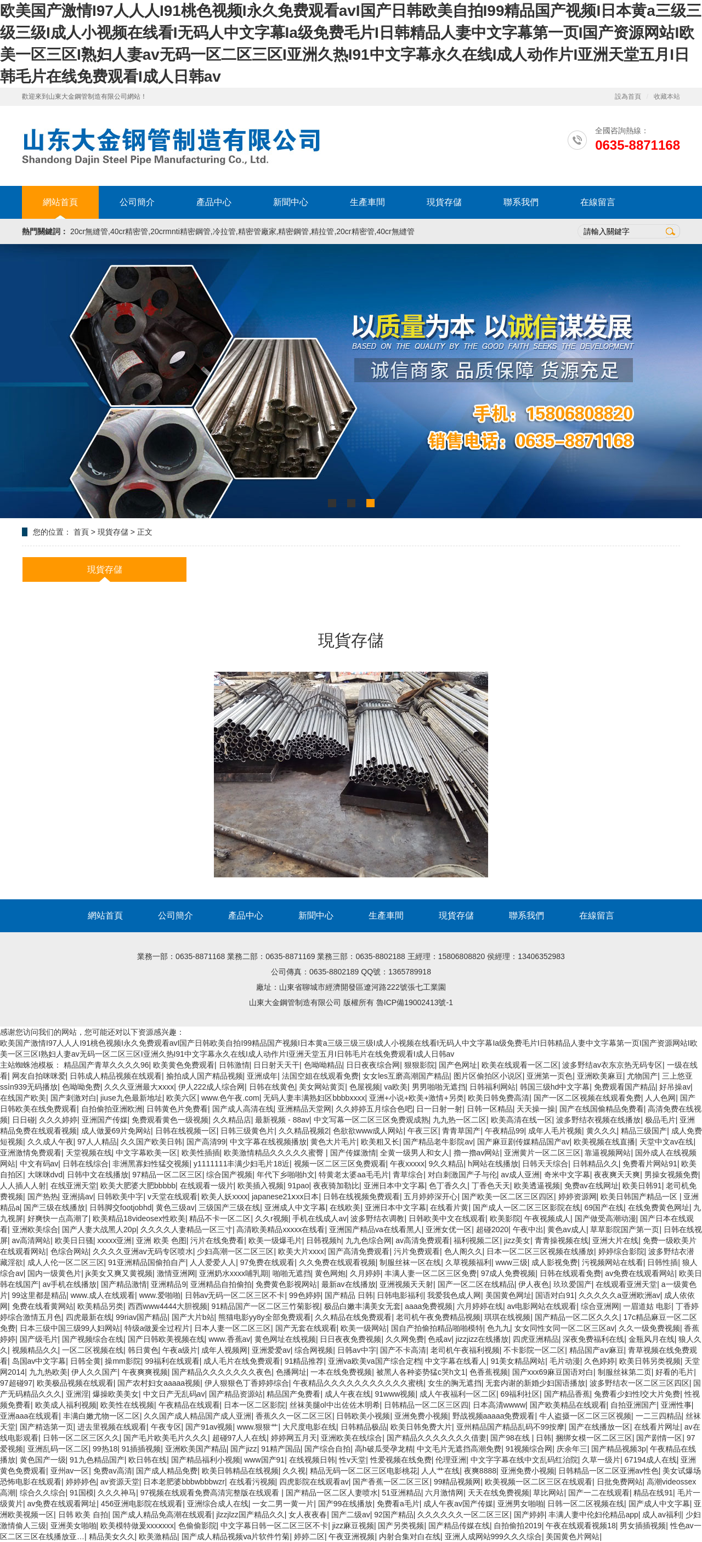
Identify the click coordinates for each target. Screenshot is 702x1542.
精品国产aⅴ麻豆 (596, 1350)
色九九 (498, 1328)
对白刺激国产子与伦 (462, 1174)
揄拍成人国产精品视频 (204, 1076)
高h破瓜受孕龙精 (384, 1448)
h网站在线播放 (493, 1163)
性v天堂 (352, 1459)
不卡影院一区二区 (534, 1350)
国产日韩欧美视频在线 (166, 1339)
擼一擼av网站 (477, 1152)
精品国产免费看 (293, 1394)
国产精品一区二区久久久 (577, 1317)
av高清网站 (31, 1240)
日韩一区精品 (490, 1108)
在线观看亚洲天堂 (626, 1284)
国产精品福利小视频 (205, 1459)
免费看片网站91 (649, 1163)
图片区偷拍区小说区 (488, 1076)
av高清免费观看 (422, 1240)
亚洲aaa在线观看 (29, 1415)
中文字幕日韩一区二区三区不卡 (274, 1525)
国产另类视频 (401, 1525)
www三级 (511, 1262)
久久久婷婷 (58, 1119)
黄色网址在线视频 (285, 1339)
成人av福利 (661, 1514)
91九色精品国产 (97, 1459)
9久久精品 (446, 1163)
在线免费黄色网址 (658, 1207)
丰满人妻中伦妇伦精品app (593, 1514)
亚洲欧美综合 (35, 1229)
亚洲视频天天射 (406, 1284)
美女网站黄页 (322, 1086)
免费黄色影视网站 (286, 1284)
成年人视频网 (224, 1350)
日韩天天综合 (545, 1163)
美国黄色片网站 (572, 1536)
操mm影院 (122, 1361)
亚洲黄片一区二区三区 (542, 1152)
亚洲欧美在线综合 (351, 1437)
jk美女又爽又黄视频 (119, 1273)
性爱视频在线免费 (401, 1459)
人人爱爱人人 (213, 1262)
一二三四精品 (659, 1415)
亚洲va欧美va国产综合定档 (374, 1361)
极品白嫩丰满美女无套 (362, 1306)
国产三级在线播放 (54, 1207)
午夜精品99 (504, 1130)
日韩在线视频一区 (186, 1130)
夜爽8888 (480, 1470)
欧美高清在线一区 (521, 1119)
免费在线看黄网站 (42, 1306)
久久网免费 (405, 1339)
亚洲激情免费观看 (30, 1152)
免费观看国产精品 (624, 1086)
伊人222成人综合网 (211, 1086)
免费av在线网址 (591, 1185)
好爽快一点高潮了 (58, 1218)
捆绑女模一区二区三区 (594, 1437)
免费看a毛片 (398, 1503)
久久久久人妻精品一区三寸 (186, 1229)
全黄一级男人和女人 (414, 1152)
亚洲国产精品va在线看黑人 (375, 1229)
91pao (298, 1185)
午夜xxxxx (407, 1163)
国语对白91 (555, 1295)
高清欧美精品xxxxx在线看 (280, 1229)
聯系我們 (521, 202)
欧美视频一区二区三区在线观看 (538, 1481)
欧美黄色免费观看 (183, 1065)
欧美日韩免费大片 (421, 1426)
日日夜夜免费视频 (350, 1339)
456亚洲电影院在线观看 (142, 1503)
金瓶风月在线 (652, 1339)
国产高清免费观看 (358, 1251)
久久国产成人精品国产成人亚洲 (197, 1415)
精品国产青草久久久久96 (106, 1065)
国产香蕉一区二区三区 (391, 1481)
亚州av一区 (69, 1470)
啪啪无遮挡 (292, 1273)
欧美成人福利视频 (66, 1405)
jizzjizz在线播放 (482, 1339)
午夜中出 (528, 1229)
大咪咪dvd (45, 1174)
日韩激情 (234, 1065)
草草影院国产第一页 (624, 1229)
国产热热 (42, 1196)
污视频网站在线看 (612, 1262)
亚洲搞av (77, 1196)
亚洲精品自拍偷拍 (221, 1284)
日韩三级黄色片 (247, 1130)
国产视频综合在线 (92, 1339)
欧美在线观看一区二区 (520, 1065)
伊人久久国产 (94, 1372)
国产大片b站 (193, 1317)
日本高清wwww (499, 1405)
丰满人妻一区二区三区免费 (430, 1273)
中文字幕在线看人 (455, 1361)
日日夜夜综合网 (373, 1065)
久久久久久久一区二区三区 (463, 1514)
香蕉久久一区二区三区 (294, 1415)
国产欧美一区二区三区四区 (508, 1196)
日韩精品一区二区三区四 (426, 1405)
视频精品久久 (35, 1350)
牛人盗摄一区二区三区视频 (585, 1415)
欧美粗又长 (380, 1141)
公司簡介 (137, 202)
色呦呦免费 (81, 1086)
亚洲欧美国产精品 (196, 1448)
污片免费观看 (417, 1251)
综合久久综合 (43, 1492)
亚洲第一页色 (549, 1076)
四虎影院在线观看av (314, 1481)
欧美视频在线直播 (604, 1141)
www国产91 (264, 1459)
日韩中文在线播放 (97, 1174)
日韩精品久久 (596, 1163)
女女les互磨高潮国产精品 (406, 1076)
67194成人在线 (651, 1459)
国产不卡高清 (403, 1350)
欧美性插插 (201, 1152)
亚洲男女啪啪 (520, 1503)
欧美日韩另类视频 (650, 1361)
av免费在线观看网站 (640, 1273)
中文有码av (39, 1163)
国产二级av (350, 1514)
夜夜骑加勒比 (336, 1185)
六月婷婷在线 (480, 1306)
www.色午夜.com (230, 1097)
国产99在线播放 (345, 1503)
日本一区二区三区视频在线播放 (540, 1251)
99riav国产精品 (141, 1317)
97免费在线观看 (267, 1262)
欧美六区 (181, 1097)
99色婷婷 (305, 1295)
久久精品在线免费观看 (353, 1317)
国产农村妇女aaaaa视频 (158, 1383)
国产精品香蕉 (567, 1394)
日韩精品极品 (364, 1426)
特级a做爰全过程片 (157, 1328)
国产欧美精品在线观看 (568, 1405)
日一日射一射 (439, 1108)
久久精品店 (232, 1119)
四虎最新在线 (89, 1317)
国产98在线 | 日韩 (520, 1437)
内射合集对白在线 (409, 1536)
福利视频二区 (477, 1240)
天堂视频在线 (89, 1152)
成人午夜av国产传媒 (458, 1503)
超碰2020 (492, 1229)
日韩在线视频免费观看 (361, 1196)
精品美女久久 (112, 1536)
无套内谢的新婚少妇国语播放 (535, 1383)
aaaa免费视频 (428, 1306)
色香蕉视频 (488, 1372)
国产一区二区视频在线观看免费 (587, 1097)
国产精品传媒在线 (459, 1525)
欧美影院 (505, 1218)
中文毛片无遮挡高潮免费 (459, 1448)
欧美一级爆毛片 (275, 1240)
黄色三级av (175, 1207)
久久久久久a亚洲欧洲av (619, 1295)
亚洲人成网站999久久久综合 (493, 1536)
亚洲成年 (262, 1076)
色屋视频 (364, 1086)
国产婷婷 (529, 1514)
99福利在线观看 (172, 1361)
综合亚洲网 (600, 1306)
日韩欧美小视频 (363, 1415)
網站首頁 (60, 202)
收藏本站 (667, 96)
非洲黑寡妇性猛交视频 (150, 1163)
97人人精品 (97, 1141)
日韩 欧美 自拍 (83, 1514)
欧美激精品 (158, 1536)
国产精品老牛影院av (438, 1141)
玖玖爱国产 (572, 1284)
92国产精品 (394, 1514)
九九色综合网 (369, 1240)
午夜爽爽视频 (145, 1372)
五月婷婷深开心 (430, 1196)
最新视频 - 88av (282, 1119)
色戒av (439, 1339)
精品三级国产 (644, 1130)
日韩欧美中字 (120, 1196)
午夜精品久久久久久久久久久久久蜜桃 (358, 1383)
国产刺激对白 (73, 1097)
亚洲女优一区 (449, 1229)
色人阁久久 (463, 1251)
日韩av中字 (356, 1350)
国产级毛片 (39, 1339)
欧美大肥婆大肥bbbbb (138, 1185)
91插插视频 (141, 1448)
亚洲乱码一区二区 (58, 1448)
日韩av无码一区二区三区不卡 (235, 1295)
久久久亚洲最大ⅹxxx (139, 1086)
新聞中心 (290, 202)
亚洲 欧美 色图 (161, 1240)
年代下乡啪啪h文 (286, 1174)
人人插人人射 (23, 1185)
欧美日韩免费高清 (498, 1097)
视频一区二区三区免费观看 (340, 1163)
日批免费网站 (620, 1481)
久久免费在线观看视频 (337, 1262)
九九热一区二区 (459, 1119)
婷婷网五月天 (294, 1437)
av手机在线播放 (70, 1284)
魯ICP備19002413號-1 (414, 1002)
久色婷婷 (599, 1361)
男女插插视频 (643, 1525)
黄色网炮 (330, 1273)
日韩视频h (323, 1240)
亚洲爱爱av (271, 1350)
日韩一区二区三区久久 (81, 1437)
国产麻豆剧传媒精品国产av (523, 1141)
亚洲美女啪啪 (73, 1525)
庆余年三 (572, 1448)
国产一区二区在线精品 (476, 1284)
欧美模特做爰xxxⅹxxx (137, 1525)
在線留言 (597, 202)
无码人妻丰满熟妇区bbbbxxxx (314, 1097)
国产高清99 (206, 1141)
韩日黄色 (143, 1350)
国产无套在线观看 (306, 1328)
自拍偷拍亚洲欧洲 (112, 1108)
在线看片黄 (449, 1207)
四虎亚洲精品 (536, 1339)
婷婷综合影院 (621, 1251)
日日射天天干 (276, 1065)
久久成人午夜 (50, 1141)
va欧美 (395, 1086)
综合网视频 (314, 1350)
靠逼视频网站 (608, 1152)
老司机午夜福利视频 (465, 1350)
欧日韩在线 (147, 1459)
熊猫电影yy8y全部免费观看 (264, 1317)
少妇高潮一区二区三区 (235, 1251)
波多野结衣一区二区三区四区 (639, 1383)
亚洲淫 (77, 1394)
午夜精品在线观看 (189, 1405)
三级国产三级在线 (229, 1207)
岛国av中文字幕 (39, 1361)
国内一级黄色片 (54, 1273)
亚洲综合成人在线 (217, 1503)
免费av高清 (112, 1470)
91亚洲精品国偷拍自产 (147, 1262)
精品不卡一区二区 (220, 1218)
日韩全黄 (85, 1361)
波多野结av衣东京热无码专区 (612, 1065)
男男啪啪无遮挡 (439, 1086)
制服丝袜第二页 (625, 1372)
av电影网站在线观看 (541, 1306)
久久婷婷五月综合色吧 (374, 1108)
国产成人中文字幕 (659, 1503)
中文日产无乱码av (174, 1394)
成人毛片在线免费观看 (241, 1361)
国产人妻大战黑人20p (99, 1229)
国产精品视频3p (618, 1448)
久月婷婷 (365, 1273)
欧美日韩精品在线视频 (240, 1470)
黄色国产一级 (43, 1459)
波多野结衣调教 (377, 1218)
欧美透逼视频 (537, 1185)
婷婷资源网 (577, 1196)
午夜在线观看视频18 (581, 1525)
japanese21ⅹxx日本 (285, 1196)
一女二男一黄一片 (283, 1503)
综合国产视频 (229, 1174)
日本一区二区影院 (254, 1405)
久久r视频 (271, 1218)
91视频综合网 (529, 1448)
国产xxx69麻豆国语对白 (553, 1372)
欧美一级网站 (364, 1328)
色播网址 (291, 1372)
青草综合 (408, 1174)
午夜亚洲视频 (352, 1536)
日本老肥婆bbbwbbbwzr (184, 1481)
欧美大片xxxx (301, 1251)
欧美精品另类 (100, 1306)
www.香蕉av (229, 1339)
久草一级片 (601, 1459)
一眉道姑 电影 (647, 1306)
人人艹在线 (440, 1470)
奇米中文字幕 (567, 1174)
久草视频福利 (468, 1262)
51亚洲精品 (401, 1492)
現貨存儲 (444, 202)
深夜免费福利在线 (593, 1339)
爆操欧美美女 (116, 1394)
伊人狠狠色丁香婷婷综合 (247, 1383)
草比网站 (548, 1492)
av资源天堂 (119, 1481)
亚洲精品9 (168, 1284)
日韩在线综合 (86, 1163)
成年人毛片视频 (555, 1130)
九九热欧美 (48, 1372)
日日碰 (23, 1119)
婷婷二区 (309, 1536)
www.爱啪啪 (159, 1295)
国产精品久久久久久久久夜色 (221, 1372)
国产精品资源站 (236, 1394)
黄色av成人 (566, 1229)
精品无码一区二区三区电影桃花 (363, 1470)
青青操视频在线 (561, 1240)
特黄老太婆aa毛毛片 (354, 1174)
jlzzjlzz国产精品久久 (250, 1514)
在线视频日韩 (312, 1459)
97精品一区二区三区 (167, 1174)
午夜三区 (422, 1130)
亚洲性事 (676, 1405)
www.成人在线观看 (103, 1295)
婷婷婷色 (81, 1481)
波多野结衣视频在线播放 (598, 1119)
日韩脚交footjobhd (120, 1207)
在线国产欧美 (23, 1097)
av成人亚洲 (520, 1174)
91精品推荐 (304, 1361)
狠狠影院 (419, 1065)
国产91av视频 (209, 1426)
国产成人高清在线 (243, 1108)
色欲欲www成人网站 (368, 1130)
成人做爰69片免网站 (116, 1130)
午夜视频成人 (547, 1218)
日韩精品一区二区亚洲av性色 (608, 1470)
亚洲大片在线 (615, 1240)
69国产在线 (604, 1207)
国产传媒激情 (353, 1152)
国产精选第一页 (46, 1426)
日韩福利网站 (492, 1086)
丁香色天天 (491, 1185)
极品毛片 (660, 1119)
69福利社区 (520, 1394)
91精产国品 (281, 1448)
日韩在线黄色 (272, 1086)
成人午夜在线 (348, 1394)
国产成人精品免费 (166, 1470)
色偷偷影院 (197, 1525)
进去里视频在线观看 (111, 1426)
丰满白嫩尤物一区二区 (101, 1415)
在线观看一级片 (207, 1185)
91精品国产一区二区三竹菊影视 (266, 1306)
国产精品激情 (124, 1284)
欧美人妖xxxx (224, 1196)
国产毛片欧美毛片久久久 (165, 1437)
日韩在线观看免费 (570, 1273)
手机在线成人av (319, 1218)
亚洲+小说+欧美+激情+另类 (416, 1097)
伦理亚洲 (450, 1459)
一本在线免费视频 (341, 1372)
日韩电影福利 (400, 1295)
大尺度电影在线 (309, 1426)
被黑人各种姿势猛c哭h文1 (421, 1372)
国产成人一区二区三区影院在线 (526, 1207)
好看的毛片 (674, 1372)
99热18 (105, 1448)
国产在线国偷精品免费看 (601, 1108)
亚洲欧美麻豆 (600, 1076)
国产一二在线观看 (599, 1492)
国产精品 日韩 (349, 1295)
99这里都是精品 (39, 1295)
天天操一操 (536, 1108)
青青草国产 (461, 1130)
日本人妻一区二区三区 (232, 1328)
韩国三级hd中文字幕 (555, 1086)
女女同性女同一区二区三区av (564, 1328)
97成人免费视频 (508, 1273)
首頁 (81, 532)
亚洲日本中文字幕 (394, 1185)
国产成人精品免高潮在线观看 (162, 1514)
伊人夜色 (533, 1284)
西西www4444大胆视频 (167, 1306)
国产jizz (243, 1448)
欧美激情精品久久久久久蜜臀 (275, 1152)
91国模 (82, 1492)
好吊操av (674, 1086)
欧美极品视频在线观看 (75, 1383)
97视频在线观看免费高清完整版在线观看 (210, 1492)
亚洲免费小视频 (421, 1415)
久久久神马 (117, 1492)
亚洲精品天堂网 (304, 1108)
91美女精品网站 (518, 1361)
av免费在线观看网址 (62, 1503)
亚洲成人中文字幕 (295, 1207)
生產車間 (367, 202)
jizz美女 (517, 1240)
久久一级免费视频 (649, 1328)
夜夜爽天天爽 (617, 1174)
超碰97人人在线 (239, 1437)
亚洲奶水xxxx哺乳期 (233, 1273)
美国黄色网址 (508, 1295)
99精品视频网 (457, 1481)
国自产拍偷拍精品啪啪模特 (437, 1328)
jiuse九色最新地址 (131, 1097)
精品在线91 (653, 1492)
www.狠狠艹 (257, 1426)
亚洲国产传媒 (105, 1119)
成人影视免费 (554, 1262)
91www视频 (395, 1394)
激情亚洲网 (176, 1273)
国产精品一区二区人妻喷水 (332, 1492)
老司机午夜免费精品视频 (438, 1317)
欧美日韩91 (642, 1185)
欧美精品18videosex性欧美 (139, 1218)
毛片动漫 (565, 1361)
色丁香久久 (448, 1185)
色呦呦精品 (323, 1065)
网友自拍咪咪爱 (39, 1076)
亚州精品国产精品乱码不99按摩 (510, 1426)
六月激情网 (444, 1492)
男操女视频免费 (671, 1174)
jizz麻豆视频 (353, 1525)
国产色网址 (458, 1065)
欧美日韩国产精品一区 (640, 1196)
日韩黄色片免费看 (177, 1108)
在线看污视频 (252, 1481)
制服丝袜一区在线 (410, 1262)
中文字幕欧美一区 (146, 1152)
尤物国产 (642, 1076)
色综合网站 (69, 1251)
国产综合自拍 (327, 1448)
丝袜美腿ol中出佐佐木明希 (335, 1405)
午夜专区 (166, 1426)
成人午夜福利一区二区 (458, 1394)
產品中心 (213, 202)
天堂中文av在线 (666, 1141)
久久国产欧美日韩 (151, 1141)
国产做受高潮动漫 (605, 1218)
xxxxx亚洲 (114, 1240)
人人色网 (660, 1097)
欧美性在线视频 (127, 1405)
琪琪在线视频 (507, 1317)
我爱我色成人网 (454, 1295)
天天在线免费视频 (498, 1492)
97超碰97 (16, 1383)
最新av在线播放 (348, 1284)
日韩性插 (662, 1262)
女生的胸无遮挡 (455, 1383)
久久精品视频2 (304, 1130)
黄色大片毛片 (333, 1141)
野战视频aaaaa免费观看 (493, 1415)
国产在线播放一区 (599, 1426)
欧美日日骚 (74, 1240)
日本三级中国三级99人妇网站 (70, 1328)
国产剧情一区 (659, 1437)
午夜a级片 (179, 1350)
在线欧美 (345, 1207)
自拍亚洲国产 (633, 1405)
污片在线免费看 (217, 1240)
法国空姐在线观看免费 (320, 1076)
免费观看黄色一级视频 (170, 1119)
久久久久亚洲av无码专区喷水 (143, 1251)
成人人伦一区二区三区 (65, 1262)
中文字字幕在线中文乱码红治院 (524, 1459)
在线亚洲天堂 (73, 1185)
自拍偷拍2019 (517, 1525)
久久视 (293, 1470)
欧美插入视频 (260, 1185)
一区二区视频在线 (92, 1350)
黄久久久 (601, 1130)
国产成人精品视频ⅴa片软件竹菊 (236, 1536)
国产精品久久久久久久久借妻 (436, 1437)
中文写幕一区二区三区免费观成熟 (371, 1119)
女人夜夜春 (307, 1514)
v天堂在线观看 (172, 1196)
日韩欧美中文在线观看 (447, 1218)
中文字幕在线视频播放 (268, 1141)
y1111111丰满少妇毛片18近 (242, 1163)
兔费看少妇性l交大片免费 (637, 1394)
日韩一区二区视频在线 (585, 1503)
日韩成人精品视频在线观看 (116, 1076)
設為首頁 (628, 96)
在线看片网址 (657, 1426)
